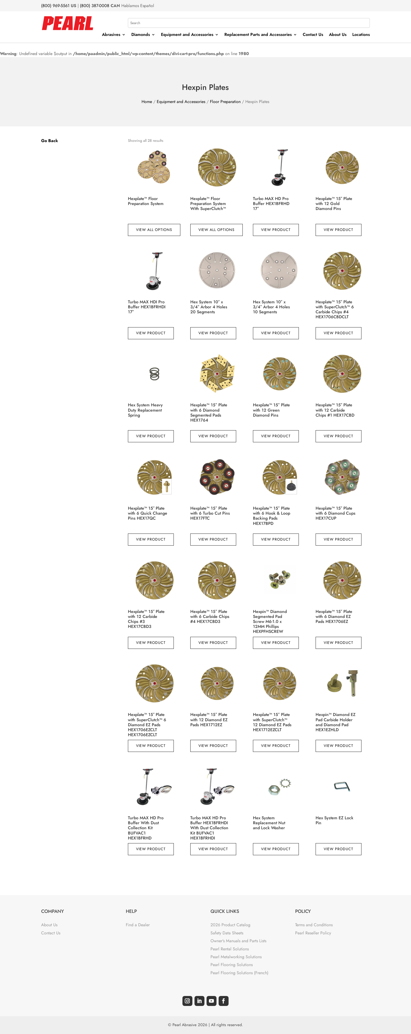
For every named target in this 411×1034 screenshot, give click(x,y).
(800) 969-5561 (55, 6)
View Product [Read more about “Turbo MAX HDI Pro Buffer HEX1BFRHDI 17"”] (151, 333)
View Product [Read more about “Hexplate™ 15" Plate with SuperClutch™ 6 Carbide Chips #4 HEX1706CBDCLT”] (338, 333)
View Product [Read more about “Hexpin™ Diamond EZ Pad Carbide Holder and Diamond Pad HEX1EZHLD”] (338, 745)
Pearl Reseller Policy (313, 933)
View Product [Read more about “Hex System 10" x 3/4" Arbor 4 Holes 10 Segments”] (276, 333)
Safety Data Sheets (226, 933)
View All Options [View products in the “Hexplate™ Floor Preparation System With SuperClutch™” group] (216, 229)
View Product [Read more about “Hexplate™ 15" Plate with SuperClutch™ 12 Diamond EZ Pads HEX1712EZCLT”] (276, 745)
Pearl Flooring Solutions (231, 965)
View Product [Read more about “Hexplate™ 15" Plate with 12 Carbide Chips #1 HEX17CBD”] (338, 436)
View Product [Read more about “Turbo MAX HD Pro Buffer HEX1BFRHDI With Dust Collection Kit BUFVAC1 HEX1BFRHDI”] (213, 849)
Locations (361, 35)
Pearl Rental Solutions (229, 949)
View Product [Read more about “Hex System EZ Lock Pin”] (338, 849)
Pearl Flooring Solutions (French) (239, 973)
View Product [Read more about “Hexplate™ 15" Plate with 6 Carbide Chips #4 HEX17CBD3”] (213, 642)
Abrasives (111, 35)
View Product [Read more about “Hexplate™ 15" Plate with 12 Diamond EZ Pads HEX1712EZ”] (213, 745)
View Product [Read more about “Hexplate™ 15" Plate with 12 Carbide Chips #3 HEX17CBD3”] (151, 642)
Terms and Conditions (314, 925)
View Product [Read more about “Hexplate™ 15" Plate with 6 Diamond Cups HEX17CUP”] (338, 539)
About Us (338, 35)
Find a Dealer (138, 925)
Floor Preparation (225, 102)
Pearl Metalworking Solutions (236, 957)
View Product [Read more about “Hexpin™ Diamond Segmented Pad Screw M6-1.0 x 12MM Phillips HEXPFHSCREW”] (276, 642)
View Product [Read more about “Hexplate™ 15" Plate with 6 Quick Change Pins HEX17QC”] (151, 539)
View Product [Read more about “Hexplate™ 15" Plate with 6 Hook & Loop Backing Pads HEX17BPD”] (276, 539)
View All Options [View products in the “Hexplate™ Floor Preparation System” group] (154, 229)
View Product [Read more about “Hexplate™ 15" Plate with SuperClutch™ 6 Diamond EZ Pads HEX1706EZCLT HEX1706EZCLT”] (151, 745)
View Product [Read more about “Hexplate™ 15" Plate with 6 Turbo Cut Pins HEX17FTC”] (213, 539)
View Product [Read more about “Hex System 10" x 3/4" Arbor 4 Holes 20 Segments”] (213, 333)
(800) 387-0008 (94, 6)
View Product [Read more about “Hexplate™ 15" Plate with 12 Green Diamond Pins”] (276, 436)
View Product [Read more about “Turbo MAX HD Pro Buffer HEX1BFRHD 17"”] (276, 229)
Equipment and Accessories (187, 35)
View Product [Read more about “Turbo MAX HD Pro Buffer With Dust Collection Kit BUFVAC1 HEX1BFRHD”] (151, 849)
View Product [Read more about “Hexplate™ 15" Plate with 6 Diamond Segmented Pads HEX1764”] (213, 436)
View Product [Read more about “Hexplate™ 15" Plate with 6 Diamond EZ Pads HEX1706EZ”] (338, 642)
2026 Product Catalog (230, 925)
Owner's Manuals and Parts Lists (238, 941)
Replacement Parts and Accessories (258, 35)
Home (147, 102)
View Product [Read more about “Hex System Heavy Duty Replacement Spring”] (151, 436)
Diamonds (140, 35)
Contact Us (313, 35)
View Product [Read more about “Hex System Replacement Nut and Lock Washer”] (276, 849)
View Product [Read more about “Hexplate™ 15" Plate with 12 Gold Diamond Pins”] (338, 229)
